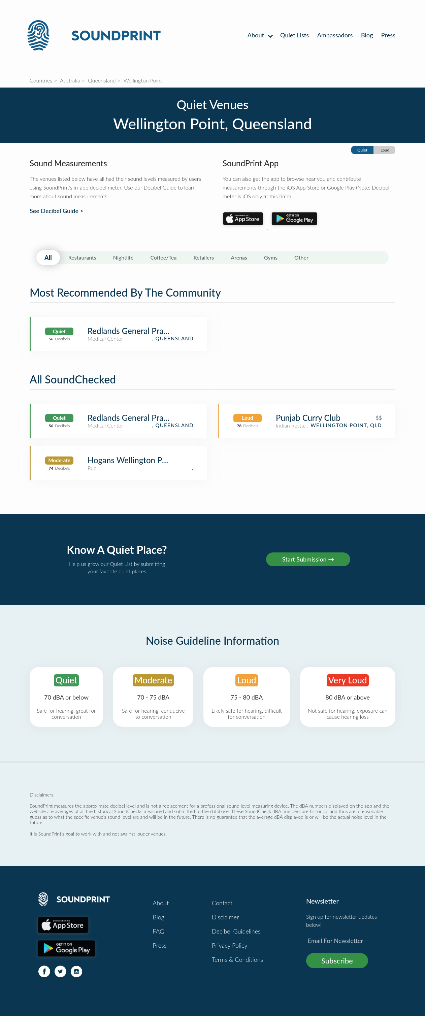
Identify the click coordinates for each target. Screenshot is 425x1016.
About (260, 35)
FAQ (159, 931)
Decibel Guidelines (236, 931)
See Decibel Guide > (57, 210)
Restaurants (82, 257)
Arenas (239, 257)
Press (388, 35)
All (48, 257)
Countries (41, 80)
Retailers (204, 257)
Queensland (102, 80)
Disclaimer (225, 917)
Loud (385, 150)
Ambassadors (335, 35)
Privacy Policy (230, 945)
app (368, 806)
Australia (70, 80)
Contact (222, 903)
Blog (367, 35)
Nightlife (123, 257)
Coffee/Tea (163, 257)
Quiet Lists (294, 35)
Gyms (270, 257)
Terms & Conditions (237, 959)
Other (301, 257)
